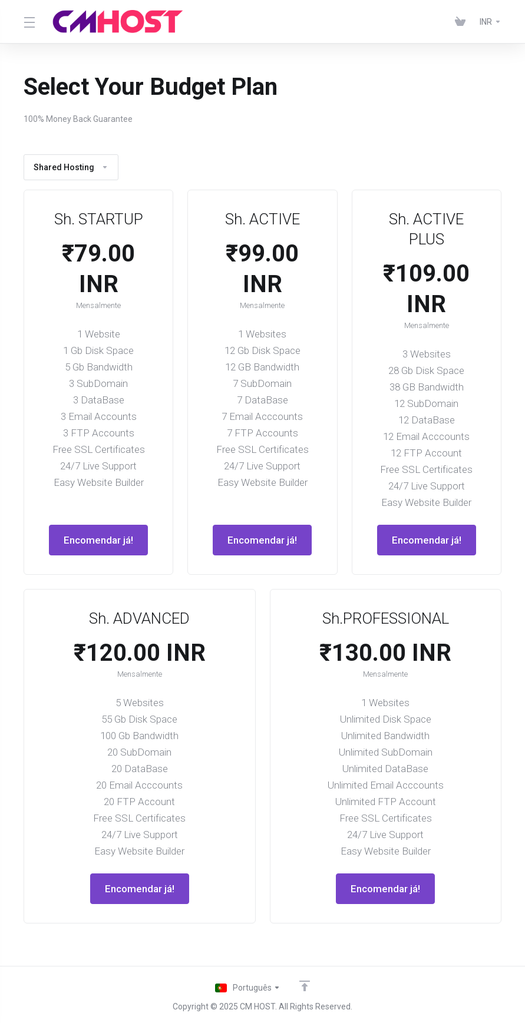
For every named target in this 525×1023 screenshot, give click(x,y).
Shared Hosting (71, 167)
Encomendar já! (98, 540)
